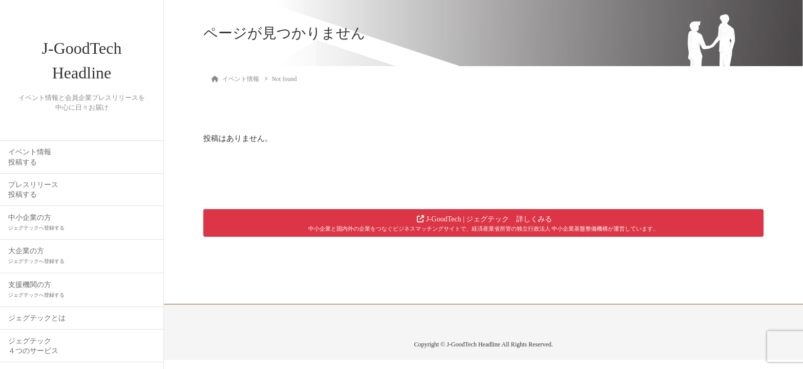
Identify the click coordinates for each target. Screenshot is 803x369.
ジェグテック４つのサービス (33, 346)
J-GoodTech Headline (82, 60)
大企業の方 (36, 255)
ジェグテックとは (37, 318)
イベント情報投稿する (29, 157)
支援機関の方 (36, 289)
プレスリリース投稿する (33, 189)
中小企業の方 (36, 222)
